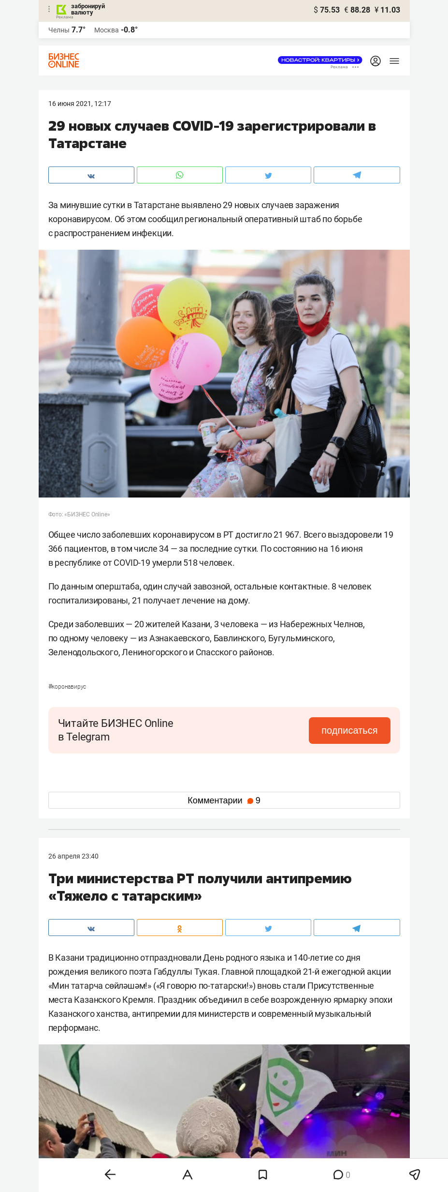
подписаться (349, 730)
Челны (59, 30)
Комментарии (224, 800)
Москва (106, 30)
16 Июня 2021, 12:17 (79, 103)
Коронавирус (67, 686)
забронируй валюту (88, 9)
